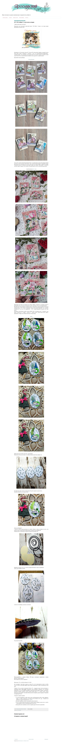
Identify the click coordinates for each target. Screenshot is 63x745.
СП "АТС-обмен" (19, 710)
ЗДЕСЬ (31, 699)
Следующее (16, 739)
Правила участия (15, 17)
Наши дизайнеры (21, 17)
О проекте (10, 17)
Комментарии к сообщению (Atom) (24, 740)
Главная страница (5, 17)
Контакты (26, 17)
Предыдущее (46, 739)
